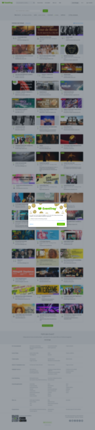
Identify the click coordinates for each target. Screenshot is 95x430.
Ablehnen (31, 224)
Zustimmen (61, 224)
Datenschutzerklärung (61, 220)
